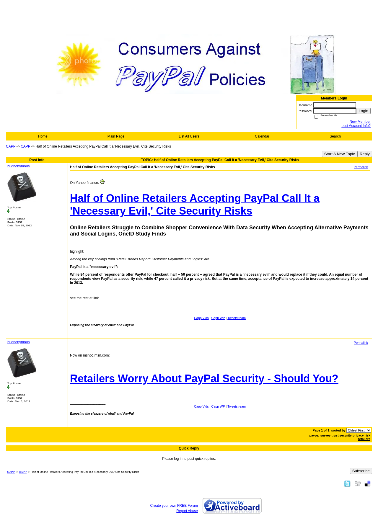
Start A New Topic (339, 154)
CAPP (10, 146)
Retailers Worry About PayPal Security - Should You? (204, 378)
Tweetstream (236, 318)
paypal (314, 435)
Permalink (361, 167)
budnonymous (18, 166)
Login (363, 111)
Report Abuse (187, 511)
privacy (358, 435)
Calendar (262, 136)
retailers (364, 439)
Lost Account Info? (356, 126)
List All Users (189, 136)
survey (325, 435)
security (346, 435)
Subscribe (361, 471)
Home (43, 136)
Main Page (115, 136)
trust (335, 435)
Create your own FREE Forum (174, 506)
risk (367, 435)
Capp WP (218, 318)
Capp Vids (201, 318)
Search (335, 136)
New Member (360, 122)
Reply (365, 154)
